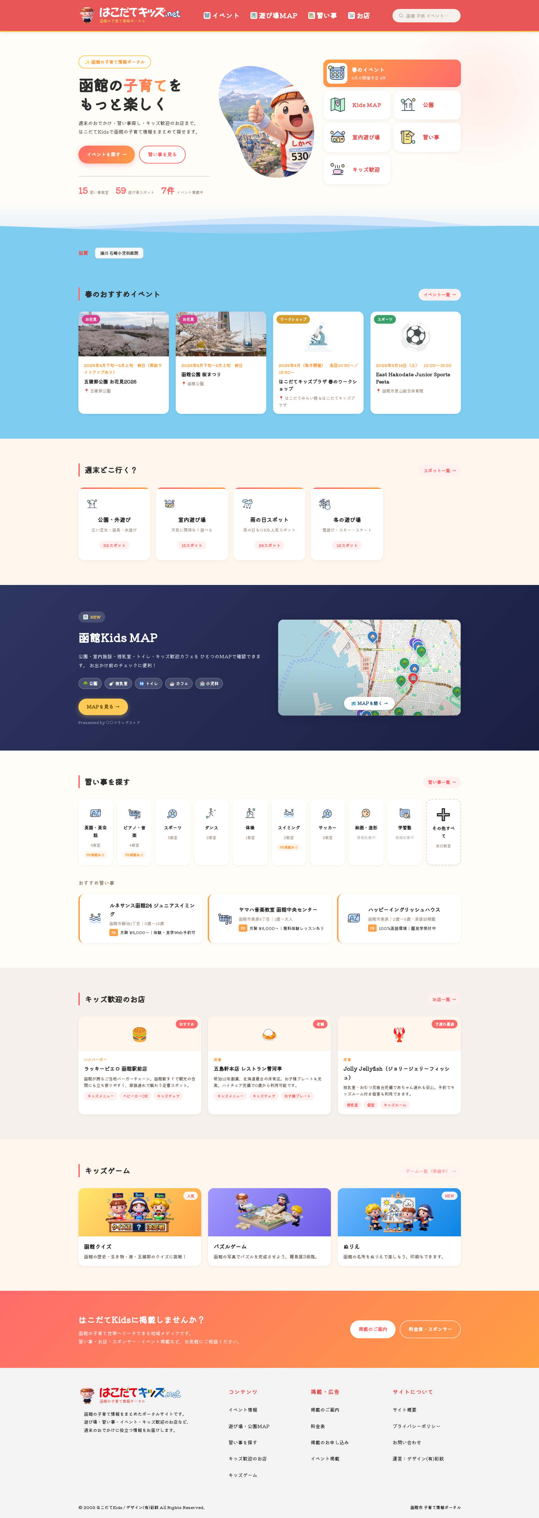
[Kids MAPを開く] (369, 667)
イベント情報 (242, 1409)
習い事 (322, 15)
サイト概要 (404, 1409)
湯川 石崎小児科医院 (119, 253)
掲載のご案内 (372, 1329)
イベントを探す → (107, 154)
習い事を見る (162, 154)
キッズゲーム (242, 1475)
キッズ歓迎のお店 (247, 1458)
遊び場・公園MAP (249, 1426)
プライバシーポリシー (416, 1426)
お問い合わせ (406, 1442)
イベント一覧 (436, 294)
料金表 (318, 1426)
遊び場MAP (273, 15)
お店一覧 (441, 999)
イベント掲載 (325, 1458)
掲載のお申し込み (330, 1442)
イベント (221, 15)
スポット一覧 (436, 470)
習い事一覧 (439, 782)
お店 (359, 15)
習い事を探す (242, 1442)
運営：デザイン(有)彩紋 (418, 1458)
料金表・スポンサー (430, 1329)
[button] (261, 171)
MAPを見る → (103, 706)
